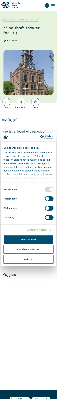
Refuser (28, 259)
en (15, 120)
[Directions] (35, 102)
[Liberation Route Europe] (11, 5)
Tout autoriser (28, 239)
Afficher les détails (37, 229)
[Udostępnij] (21, 102)
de (10, 120)
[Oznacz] (6, 102)
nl (4, 120)
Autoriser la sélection (28, 249)
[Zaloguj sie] (47, 5)
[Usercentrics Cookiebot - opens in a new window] (41, 137)
